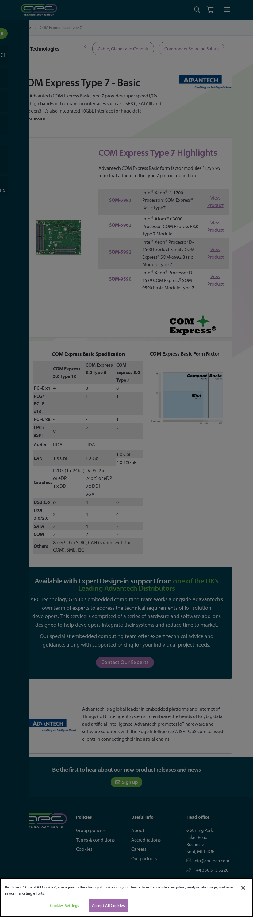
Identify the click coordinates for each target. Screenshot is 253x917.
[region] (126, 897)
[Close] (243, 888)
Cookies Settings (64, 905)
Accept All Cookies (108, 905)
